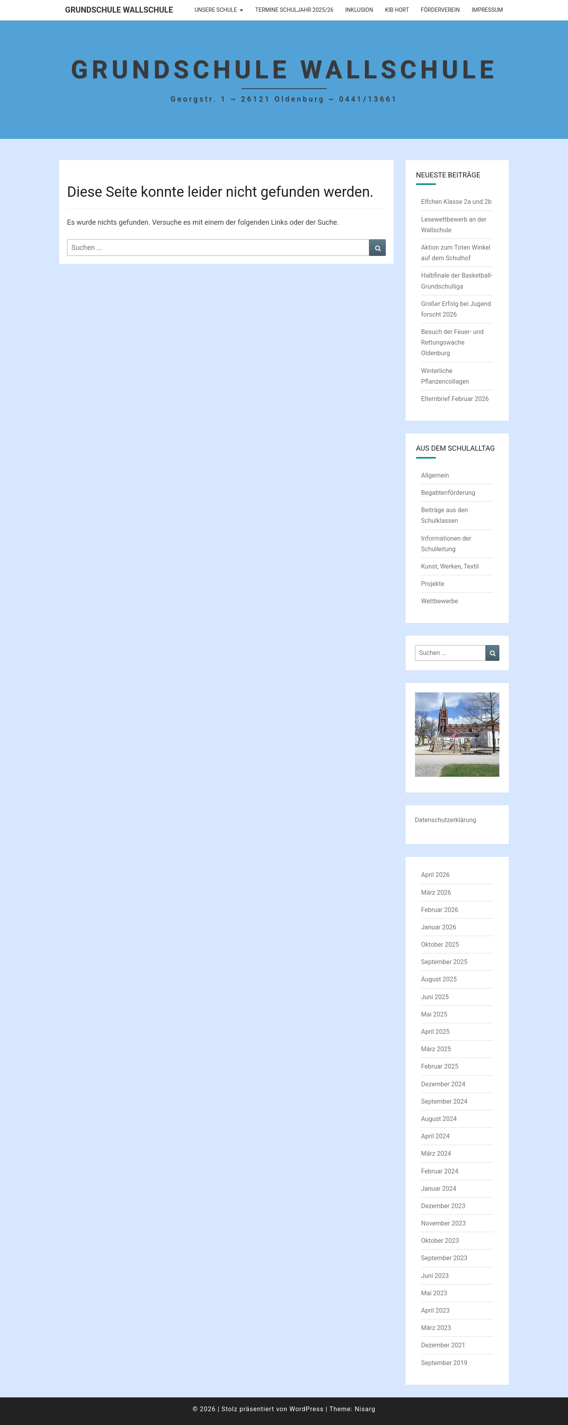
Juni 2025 (435, 997)
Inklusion (359, 10)
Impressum (487, 10)
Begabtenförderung (448, 492)
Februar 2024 (439, 1171)
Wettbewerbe (439, 601)
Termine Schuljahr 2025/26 (294, 10)
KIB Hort (397, 10)
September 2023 (444, 1258)
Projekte (433, 584)
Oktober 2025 (440, 944)
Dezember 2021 (443, 1345)
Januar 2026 (438, 927)
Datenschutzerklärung (445, 820)
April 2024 (435, 1136)
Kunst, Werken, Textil (450, 566)
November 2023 (443, 1223)
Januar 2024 (438, 1188)
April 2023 (435, 1310)
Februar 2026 (439, 910)
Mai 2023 (434, 1293)
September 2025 (444, 962)
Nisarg (365, 1409)
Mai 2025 (434, 1014)
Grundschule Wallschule (119, 10)
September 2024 (444, 1101)
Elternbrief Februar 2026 (455, 399)
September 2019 (444, 1363)
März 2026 (436, 892)
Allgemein (435, 475)
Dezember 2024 (443, 1084)
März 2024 (436, 1153)
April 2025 (435, 1031)
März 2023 (436, 1328)
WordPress (307, 1409)
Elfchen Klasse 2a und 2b (456, 201)
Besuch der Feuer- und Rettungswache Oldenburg (452, 342)
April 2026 (435, 875)
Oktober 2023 (440, 1240)
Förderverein (440, 10)
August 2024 (439, 1119)
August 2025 (439, 979)
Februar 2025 (439, 1066)
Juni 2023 (435, 1276)
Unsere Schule (215, 10)
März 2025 (436, 1049)
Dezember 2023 (443, 1206)
